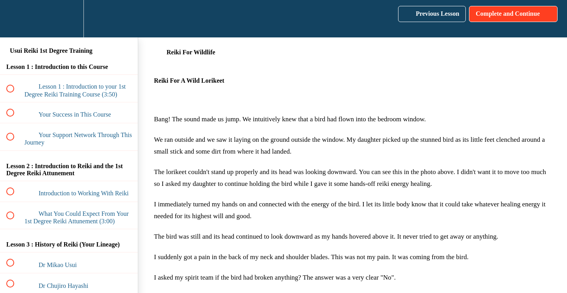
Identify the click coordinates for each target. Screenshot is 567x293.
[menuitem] (68, 18)
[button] (14, 18)
